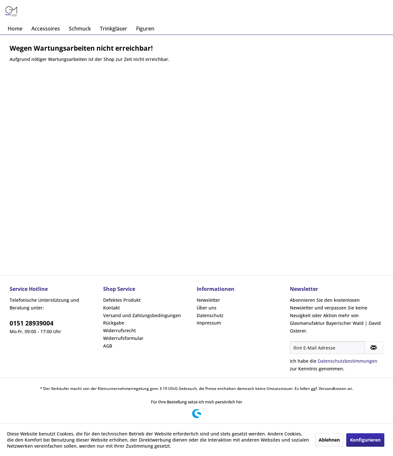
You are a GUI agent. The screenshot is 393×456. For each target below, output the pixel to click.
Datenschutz (210, 315)
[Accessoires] (45, 28)
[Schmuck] (79, 28)
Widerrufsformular (123, 338)
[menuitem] (15, 28)
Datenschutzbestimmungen (347, 361)
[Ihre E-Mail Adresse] (327, 347)
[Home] (15, 28)
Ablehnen (329, 440)
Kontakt (111, 308)
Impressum (209, 323)
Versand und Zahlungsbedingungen (142, 315)
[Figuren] (145, 28)
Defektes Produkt (122, 300)
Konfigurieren (365, 440)
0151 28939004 (31, 323)
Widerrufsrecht (119, 330)
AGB (107, 346)
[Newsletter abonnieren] (373, 347)
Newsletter (208, 300)
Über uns (207, 308)
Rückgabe (113, 323)
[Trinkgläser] (113, 28)
